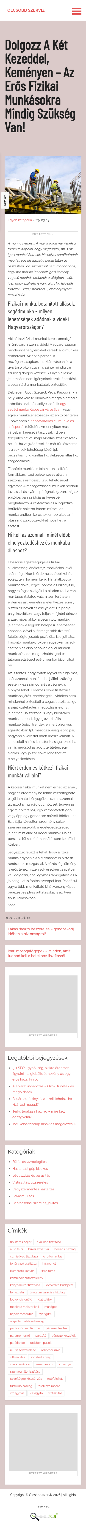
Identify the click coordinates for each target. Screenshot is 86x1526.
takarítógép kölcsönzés (26, 1378)
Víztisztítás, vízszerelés (30, 1182)
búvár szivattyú (38, 1249)
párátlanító (17, 1342)
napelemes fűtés (21, 1314)
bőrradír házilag (65, 1249)
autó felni (16, 1249)
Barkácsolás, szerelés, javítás (35, 1203)
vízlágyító (36, 1393)
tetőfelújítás (55, 1378)
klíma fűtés (47, 1271)
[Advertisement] (43, 1004)
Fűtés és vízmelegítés (29, 1162)
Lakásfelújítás (23, 1196)
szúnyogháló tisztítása (25, 1371)
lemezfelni (17, 1292)
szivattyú (65, 1364)
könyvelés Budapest (59, 1285)
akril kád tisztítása (49, 1242)
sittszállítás (17, 1357)
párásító (40, 1335)
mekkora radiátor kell (24, 1307)
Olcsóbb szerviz (26, 10)
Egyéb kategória (20, 220)
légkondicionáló (21, 1299)
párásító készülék (64, 1335)
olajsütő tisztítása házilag (27, 1321)
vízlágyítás (17, 1393)
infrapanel (49, 1263)
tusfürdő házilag (21, 1386)
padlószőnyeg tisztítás (25, 1328)
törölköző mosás (49, 1386)
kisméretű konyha (22, 1271)
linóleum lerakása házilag (47, 1292)
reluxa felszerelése (23, 1350)
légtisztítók (44, 1299)
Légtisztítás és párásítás (31, 1175)
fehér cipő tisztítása (23, 1263)
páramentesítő (20, 1335)
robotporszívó (50, 1350)
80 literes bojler (20, 1242)
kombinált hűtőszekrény (26, 1278)
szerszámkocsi (20, 1364)
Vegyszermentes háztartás (33, 1189)
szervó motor (45, 1364)
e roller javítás (52, 1256)
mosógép (51, 1307)
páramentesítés (56, 1328)
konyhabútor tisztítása (25, 1285)
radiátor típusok (41, 1342)
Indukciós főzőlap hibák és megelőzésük (44, 1124)
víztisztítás (55, 1393)
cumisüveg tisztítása (24, 1256)
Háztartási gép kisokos (30, 1169)
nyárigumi (45, 1314)
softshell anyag (41, 1357)
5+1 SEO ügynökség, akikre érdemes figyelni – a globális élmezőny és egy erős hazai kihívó (41, 1073)
